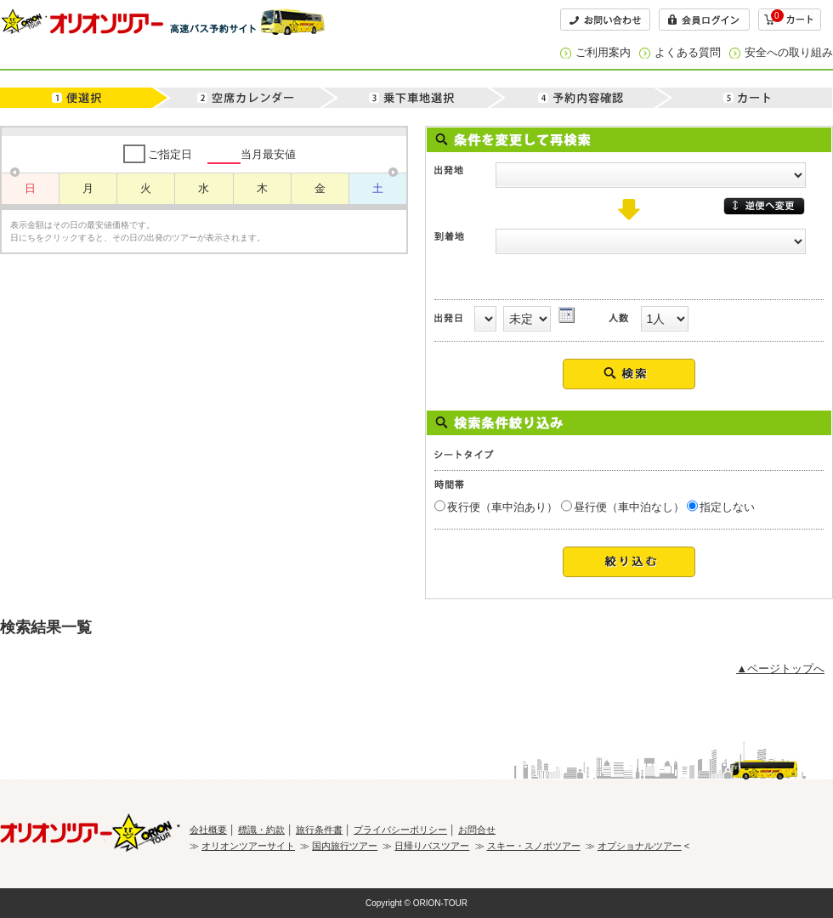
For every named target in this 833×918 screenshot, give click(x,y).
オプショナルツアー (640, 846)
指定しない (727, 507)
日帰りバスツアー (431, 846)
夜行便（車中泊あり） (502, 507)
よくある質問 (687, 52)
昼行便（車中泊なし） (629, 507)
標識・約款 (261, 829)
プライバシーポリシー (400, 829)
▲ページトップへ (780, 668)
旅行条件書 (319, 829)
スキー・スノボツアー (534, 846)
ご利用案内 (603, 52)
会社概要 (208, 829)
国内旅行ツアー (344, 846)
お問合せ (477, 829)
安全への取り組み (789, 52)
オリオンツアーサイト (248, 846)
